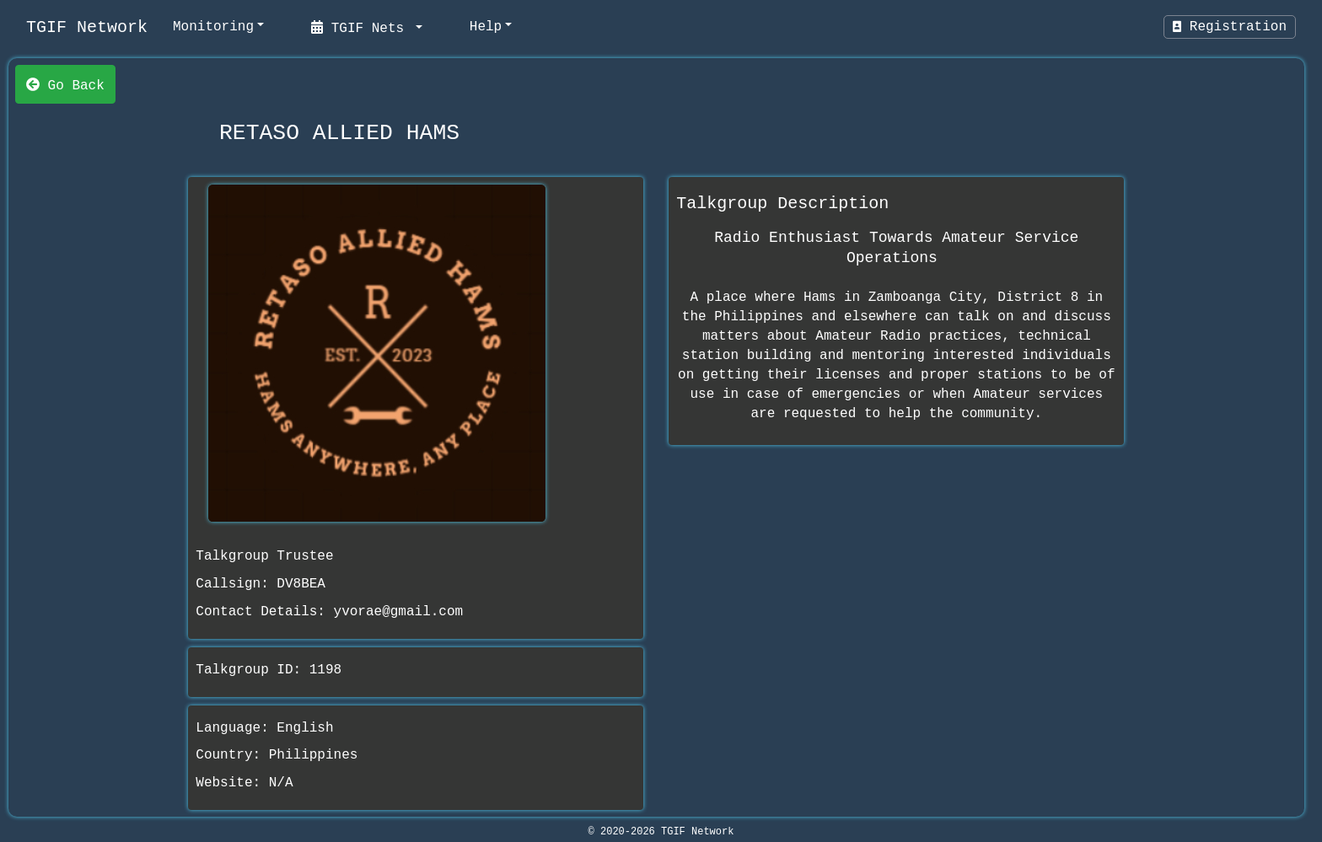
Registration (1230, 27)
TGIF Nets (361, 26)
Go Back (65, 84)
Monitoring (213, 27)
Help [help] (486, 27)
